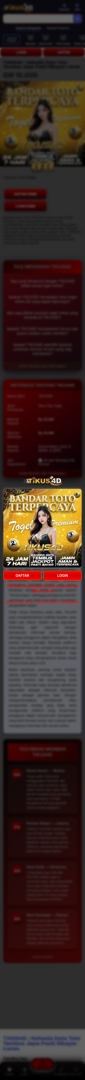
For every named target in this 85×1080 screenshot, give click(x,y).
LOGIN (62, 575)
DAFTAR (22, 575)
